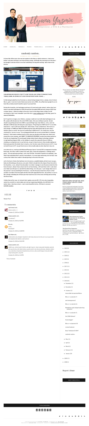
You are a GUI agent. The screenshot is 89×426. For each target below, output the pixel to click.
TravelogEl (38, 46)
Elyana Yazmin (43, 421)
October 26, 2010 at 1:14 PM (16, 255)
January (68, 353)
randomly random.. (30, 53)
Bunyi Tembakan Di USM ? (72, 330)
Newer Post (7, 198)
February (68, 350)
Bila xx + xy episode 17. (71, 297)
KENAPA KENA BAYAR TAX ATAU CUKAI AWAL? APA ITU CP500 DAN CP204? (73, 182)
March (67, 346)
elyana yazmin (12, 216)
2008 (65, 362)
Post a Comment (11, 258)
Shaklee (12, 46)
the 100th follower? (70, 316)
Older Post (54, 198)
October (68, 290)
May (67, 339)
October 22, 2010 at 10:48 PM (16, 231)
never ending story (38, 113)
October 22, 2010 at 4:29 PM (16, 220)
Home (5, 46)
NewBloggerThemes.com (59, 422)
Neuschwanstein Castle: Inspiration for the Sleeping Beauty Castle (77, 218)
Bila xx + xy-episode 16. (71, 304)
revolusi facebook (69, 327)
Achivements (49, 46)
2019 (65, 259)
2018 (65, 262)
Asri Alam (11, 234)
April (67, 342)
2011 (65, 277)
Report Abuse (69, 370)
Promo (29, 46)
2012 (65, 273)
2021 (65, 252)
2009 (65, 358)
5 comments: (36, 56)
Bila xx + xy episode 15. (71, 312)
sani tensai (11, 207)
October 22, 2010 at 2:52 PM (16, 212)
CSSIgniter (32, 422)
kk (9, 224)
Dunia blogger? (69, 320)
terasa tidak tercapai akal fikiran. (73, 293)
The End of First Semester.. (70, 228)
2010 (65, 280)
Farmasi (21, 46)
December (68, 283)
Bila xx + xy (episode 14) (71, 323)
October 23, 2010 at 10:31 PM (16, 241)
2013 (65, 270)
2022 (65, 248)
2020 (65, 255)
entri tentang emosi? (70, 300)
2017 (65, 266)
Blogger (61, 421)
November (68, 287)
